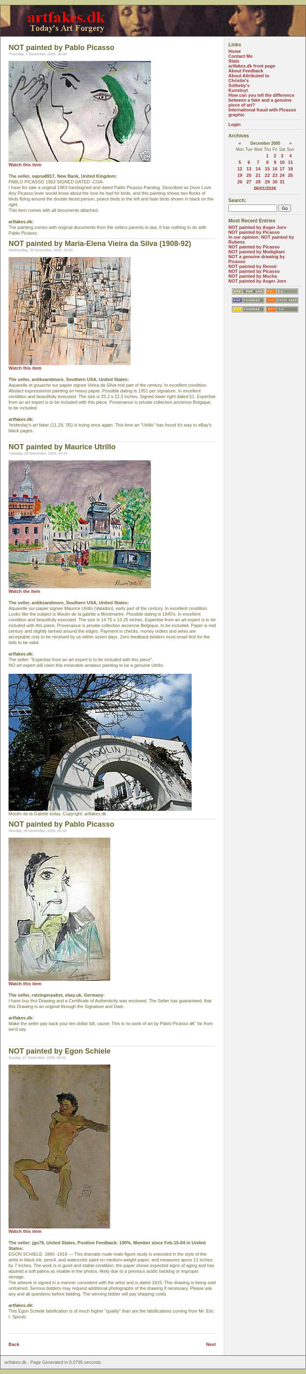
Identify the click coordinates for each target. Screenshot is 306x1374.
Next (211, 1344)
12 (239, 168)
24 (282, 175)
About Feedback (245, 70)
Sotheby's (238, 85)
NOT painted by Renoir (252, 266)
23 (275, 175)
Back (14, 1344)
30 (275, 181)
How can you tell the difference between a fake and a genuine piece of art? (261, 100)
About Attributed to (248, 75)
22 (267, 175)
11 (290, 162)
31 (282, 181)
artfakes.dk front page (251, 65)
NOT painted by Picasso (254, 232)
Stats (233, 61)
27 (248, 181)
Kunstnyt (238, 90)
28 (258, 181)
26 (239, 181)
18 (290, 168)
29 (267, 181)
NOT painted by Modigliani (256, 251)
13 (248, 168)
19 (239, 175)
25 (290, 175)
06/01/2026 (265, 188)
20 (248, 175)
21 (258, 175)
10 (282, 162)
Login (234, 124)
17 (282, 168)
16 (275, 168)
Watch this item (25, 164)
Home (234, 51)
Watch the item (24, 591)
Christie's (238, 80)
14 (258, 168)
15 (267, 168)
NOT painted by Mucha (252, 276)
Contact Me (240, 56)
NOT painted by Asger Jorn (257, 227)
